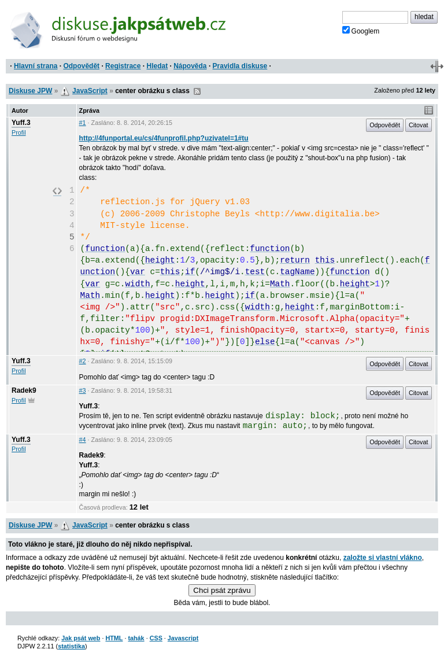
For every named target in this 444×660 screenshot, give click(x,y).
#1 (82, 122)
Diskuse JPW (30, 91)
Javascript (183, 638)
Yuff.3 (21, 123)
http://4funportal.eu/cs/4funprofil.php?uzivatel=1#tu (164, 138)
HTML (114, 638)
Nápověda (189, 66)
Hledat (157, 66)
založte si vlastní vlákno (382, 558)
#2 (82, 360)
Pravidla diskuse (240, 66)
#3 (82, 390)
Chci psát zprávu (221, 590)
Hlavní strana (35, 66)
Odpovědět (81, 66)
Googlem (361, 30)
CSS (156, 638)
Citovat (418, 124)
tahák (136, 638)
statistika (71, 646)
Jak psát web (80, 638)
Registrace (122, 66)
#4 (82, 439)
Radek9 (24, 390)
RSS (197, 91)
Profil (19, 132)
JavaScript (90, 91)
